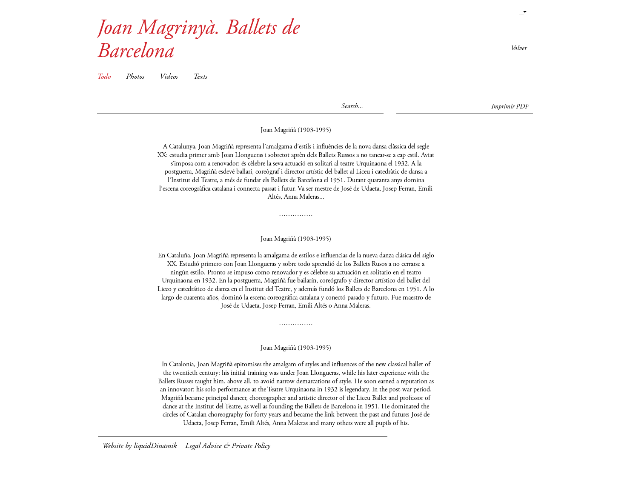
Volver (519, 48)
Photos (135, 77)
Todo (104, 77)
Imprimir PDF (510, 106)
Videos (169, 77)
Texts (200, 77)
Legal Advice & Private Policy (227, 446)
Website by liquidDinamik (139, 446)
